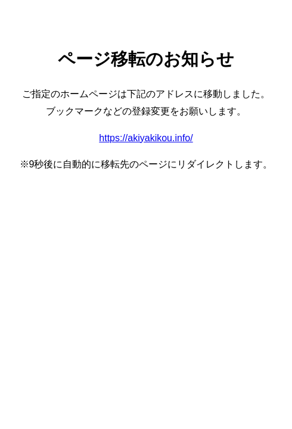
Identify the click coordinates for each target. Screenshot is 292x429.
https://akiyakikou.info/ (145, 138)
